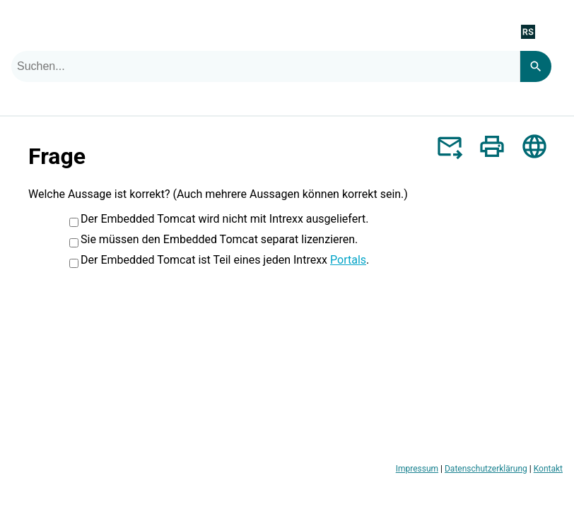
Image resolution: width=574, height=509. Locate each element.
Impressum (417, 469)
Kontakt (548, 469)
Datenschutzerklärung (486, 469)
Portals (348, 260)
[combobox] (265, 66)
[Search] (535, 66)
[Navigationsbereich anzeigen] (555, 31)
